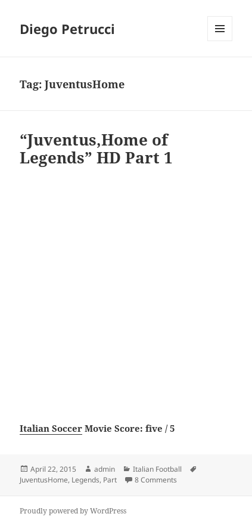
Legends (85, 480)
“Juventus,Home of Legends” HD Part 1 (96, 148)
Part (110, 480)
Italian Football (157, 469)
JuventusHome (44, 480)
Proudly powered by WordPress (73, 511)
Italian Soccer (51, 428)
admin (104, 469)
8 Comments (156, 480)
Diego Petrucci (67, 29)
